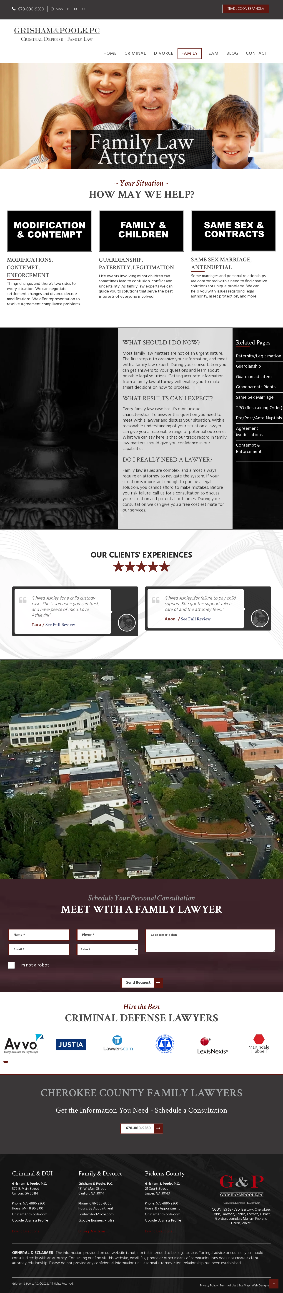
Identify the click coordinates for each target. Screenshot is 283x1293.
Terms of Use (228, 1285)
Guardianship (248, 366)
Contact (256, 53)
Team (212, 53)
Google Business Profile (30, 1221)
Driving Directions (25, 1231)
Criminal (135, 53)
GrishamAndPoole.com (29, 1214)
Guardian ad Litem (254, 377)
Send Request (144, 983)
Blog (232, 53)
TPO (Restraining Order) (259, 407)
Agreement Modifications (249, 432)
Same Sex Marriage (255, 397)
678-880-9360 (144, 1129)
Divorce (164, 53)
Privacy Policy (209, 1285)
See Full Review (60, 625)
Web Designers (261, 1285)
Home (110, 53)
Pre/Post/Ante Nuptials (259, 418)
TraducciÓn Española (246, 9)
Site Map (244, 1285)
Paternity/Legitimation (258, 356)
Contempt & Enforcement (249, 449)
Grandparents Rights (255, 387)
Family (189, 53)
